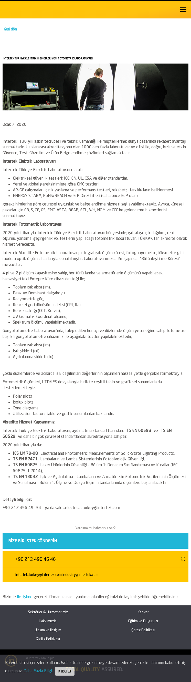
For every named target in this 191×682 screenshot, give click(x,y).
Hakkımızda (48, 621)
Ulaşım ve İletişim (48, 630)
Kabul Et (64, 671)
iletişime (25, 596)
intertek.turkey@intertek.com (38, 574)
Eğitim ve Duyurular (143, 621)
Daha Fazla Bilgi (38, 670)
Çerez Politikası (143, 630)
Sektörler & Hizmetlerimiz (48, 612)
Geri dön (10, 29)
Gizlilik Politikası (48, 639)
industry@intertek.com (80, 574)
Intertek (15, 9)
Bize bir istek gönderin (32, 540)
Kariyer (143, 612)
